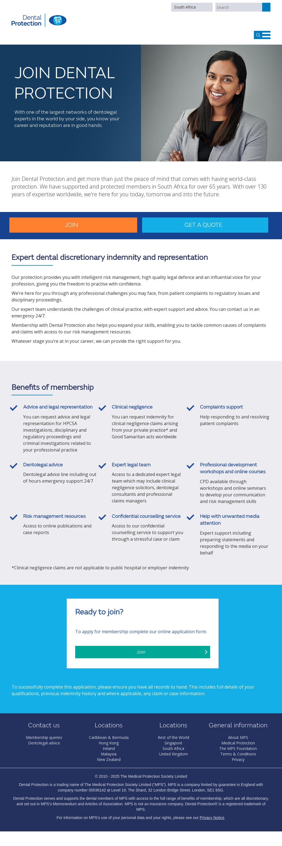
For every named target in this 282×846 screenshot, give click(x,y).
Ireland (109, 748)
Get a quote (203, 225)
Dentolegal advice (44, 743)
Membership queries (44, 737)
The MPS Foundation (238, 748)
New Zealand (109, 759)
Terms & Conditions (238, 754)
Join (71, 225)
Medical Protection (238, 743)
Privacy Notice (212, 817)
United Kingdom (173, 754)
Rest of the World (173, 737)
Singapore (173, 743)
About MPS (238, 737)
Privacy (238, 759)
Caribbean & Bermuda (109, 737)
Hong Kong (109, 743)
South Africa (185, 7)
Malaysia (108, 754)
